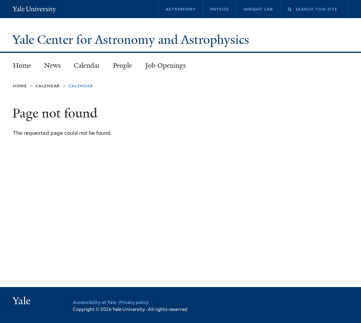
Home (22, 65)
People (122, 65)
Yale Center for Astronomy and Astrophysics (132, 39)
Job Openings (165, 65)
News (52, 65)
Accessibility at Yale (94, 302)
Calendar (87, 65)
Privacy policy (133, 302)
